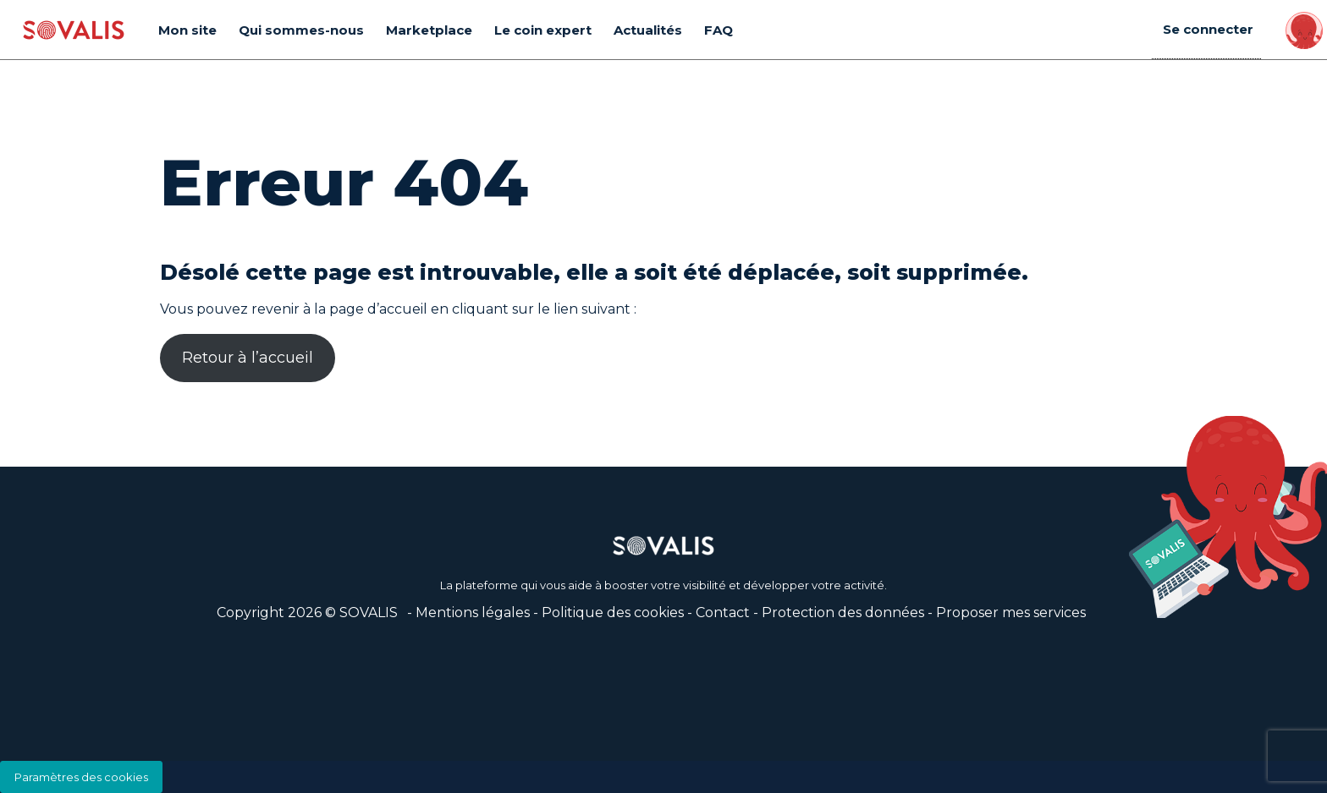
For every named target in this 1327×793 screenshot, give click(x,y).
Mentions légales (473, 612)
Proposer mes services (1011, 612)
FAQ (718, 30)
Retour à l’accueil (247, 357)
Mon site (187, 30)
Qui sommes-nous (301, 30)
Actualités (648, 30)
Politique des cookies (613, 612)
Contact (723, 612)
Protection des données (843, 612)
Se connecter (1209, 29)
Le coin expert (543, 30)
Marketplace (429, 30)
